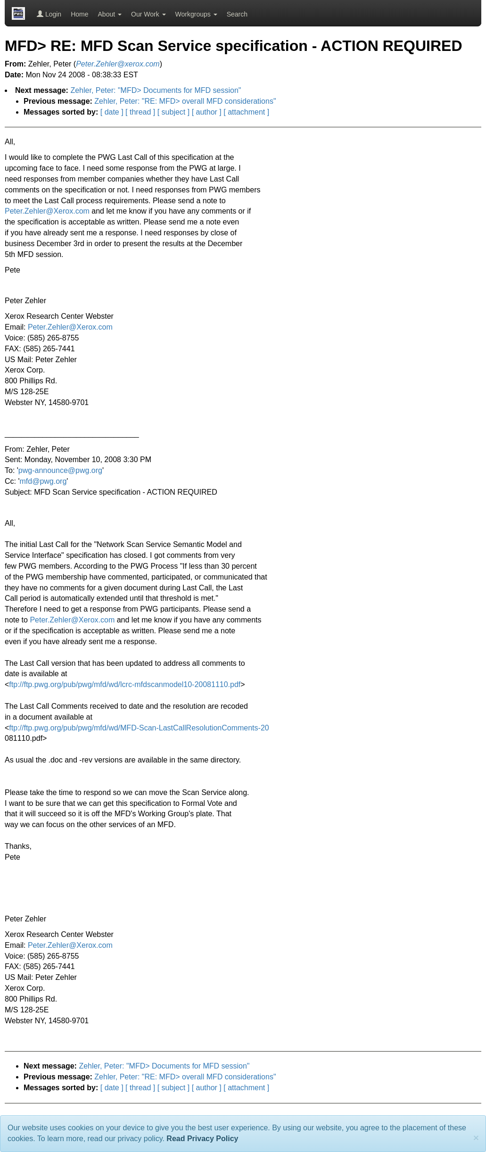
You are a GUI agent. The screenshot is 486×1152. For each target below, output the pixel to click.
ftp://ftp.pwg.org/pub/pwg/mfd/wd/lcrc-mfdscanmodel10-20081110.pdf (124, 684)
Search (237, 14)
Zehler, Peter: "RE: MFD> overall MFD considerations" (185, 101)
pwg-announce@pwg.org (60, 470)
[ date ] (112, 112)
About (110, 14)
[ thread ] (140, 112)
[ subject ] (173, 112)
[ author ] (207, 112)
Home (79, 14)
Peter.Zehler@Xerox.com (47, 211)
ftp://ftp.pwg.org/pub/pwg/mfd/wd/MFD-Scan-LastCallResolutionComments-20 (139, 728)
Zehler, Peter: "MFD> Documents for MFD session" (155, 90)
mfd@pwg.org (43, 481)
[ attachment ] (246, 112)
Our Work (148, 14)
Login (49, 14)
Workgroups (196, 14)
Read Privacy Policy (202, 1139)
